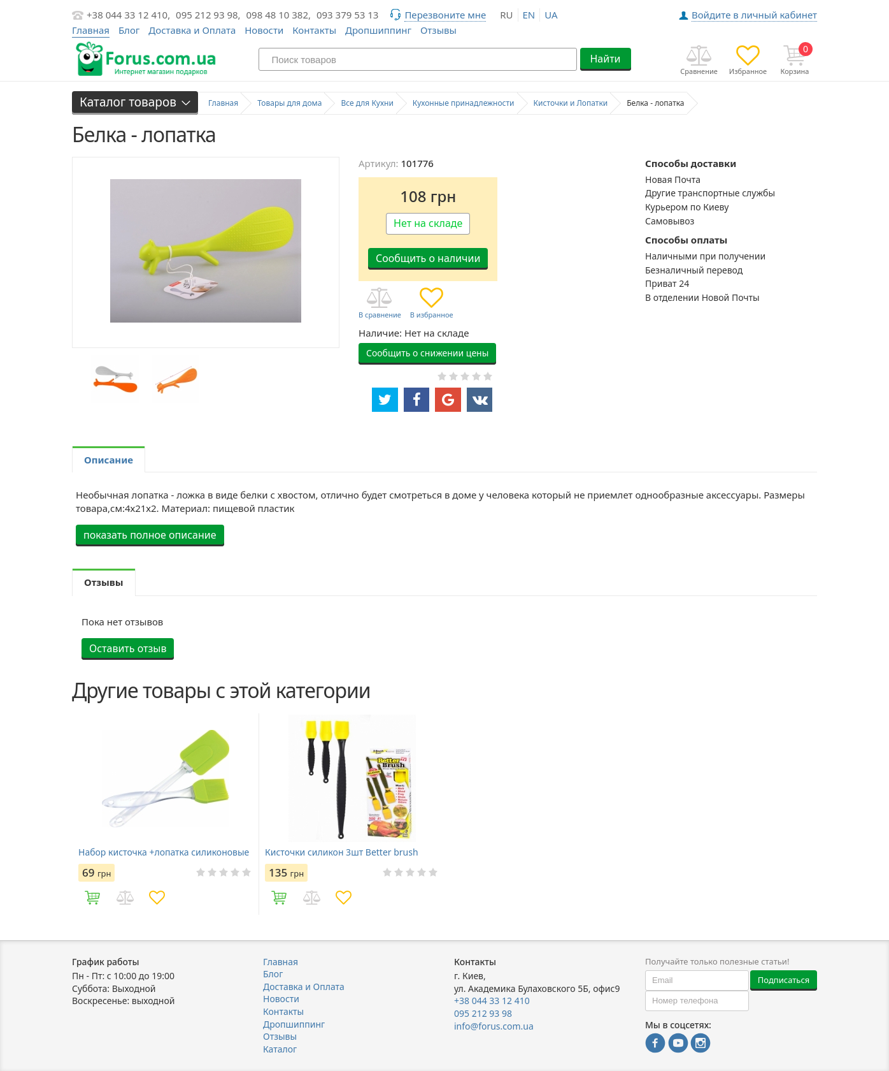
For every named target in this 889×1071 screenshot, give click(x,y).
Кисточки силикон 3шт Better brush (341, 852)
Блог (129, 30)
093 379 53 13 (347, 14)
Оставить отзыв (127, 648)
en (529, 14)
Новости (264, 30)
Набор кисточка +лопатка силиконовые (163, 852)
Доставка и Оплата (192, 30)
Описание (108, 459)
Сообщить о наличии (428, 258)
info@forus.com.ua (494, 1026)
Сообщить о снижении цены (427, 353)
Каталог (280, 1049)
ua (550, 14)
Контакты (314, 30)
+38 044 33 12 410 (492, 1000)
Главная (280, 962)
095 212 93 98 (483, 1013)
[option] (115, 379)
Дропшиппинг (378, 30)
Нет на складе (428, 223)
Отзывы (438, 30)
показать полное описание (150, 535)
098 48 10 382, (278, 14)
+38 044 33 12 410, (128, 14)
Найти (605, 59)
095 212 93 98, (208, 14)
